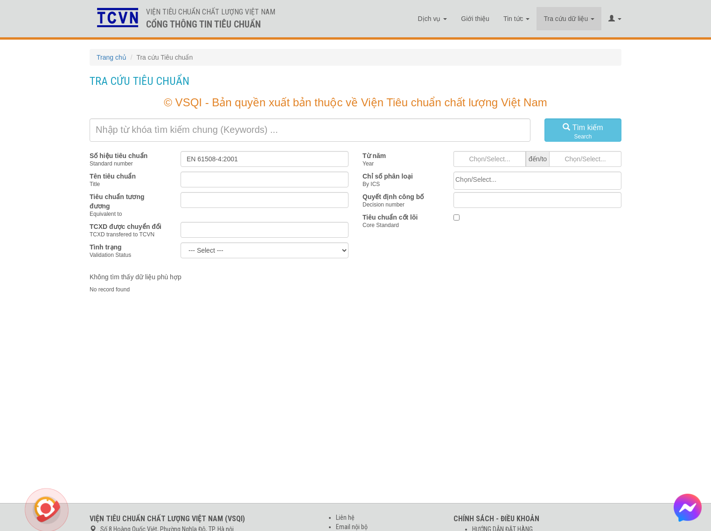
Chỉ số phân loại (387, 176)
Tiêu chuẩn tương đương (117, 201)
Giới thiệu (475, 18)
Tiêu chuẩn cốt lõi (390, 217)
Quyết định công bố (393, 196)
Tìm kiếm (583, 132)
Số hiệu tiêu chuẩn (118, 155)
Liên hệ (345, 517)
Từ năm (374, 155)
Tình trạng (106, 247)
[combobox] (537, 181)
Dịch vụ (432, 18)
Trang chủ (111, 57)
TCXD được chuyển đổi (125, 226)
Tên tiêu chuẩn (113, 176)
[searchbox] (537, 179)
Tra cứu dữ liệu (569, 18)
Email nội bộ (352, 527)
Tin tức (516, 18)
